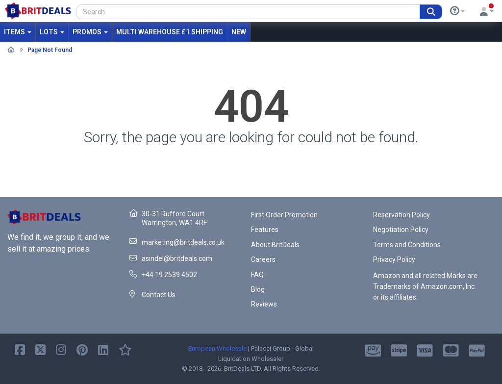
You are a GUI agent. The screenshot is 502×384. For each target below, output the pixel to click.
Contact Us (159, 295)
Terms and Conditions (407, 245)
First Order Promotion (284, 215)
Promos (90, 32)
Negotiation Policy (400, 229)
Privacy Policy (394, 259)
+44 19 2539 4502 (169, 275)
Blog (258, 289)
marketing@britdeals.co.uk (183, 242)
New (238, 32)
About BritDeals (275, 245)
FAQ (257, 275)
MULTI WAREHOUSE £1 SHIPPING (169, 32)
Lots (52, 32)
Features (264, 229)
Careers (263, 259)
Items (17, 32)
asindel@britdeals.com (177, 258)
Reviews (264, 304)
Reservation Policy (401, 215)
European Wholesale (217, 348)
